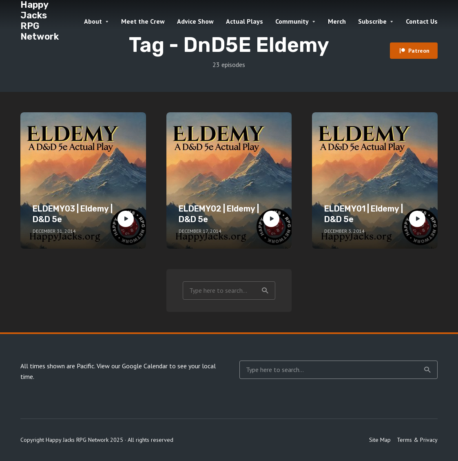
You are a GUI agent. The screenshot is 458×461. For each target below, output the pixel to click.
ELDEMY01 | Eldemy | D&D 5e (363, 214)
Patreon (418, 50)
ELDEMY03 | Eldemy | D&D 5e (73, 214)
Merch (337, 21)
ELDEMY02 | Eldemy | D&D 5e (219, 214)
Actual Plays (244, 21)
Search (265, 291)
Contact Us (422, 21)
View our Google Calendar (132, 366)
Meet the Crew (143, 21)
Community (292, 21)
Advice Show (195, 21)
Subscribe (372, 21)
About (93, 21)
